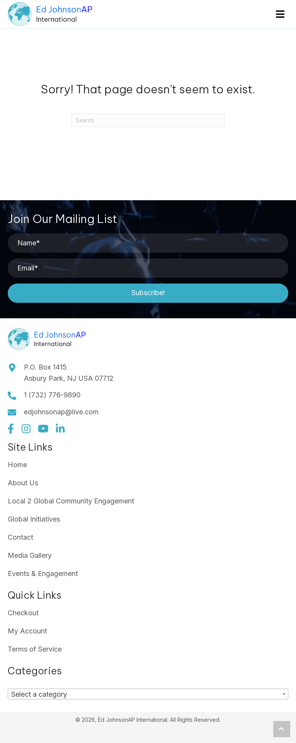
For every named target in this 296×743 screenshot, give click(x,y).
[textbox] (41, 694)
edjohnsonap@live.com (61, 412)
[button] (148, 293)
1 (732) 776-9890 (52, 395)
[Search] (148, 120)
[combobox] (148, 694)
